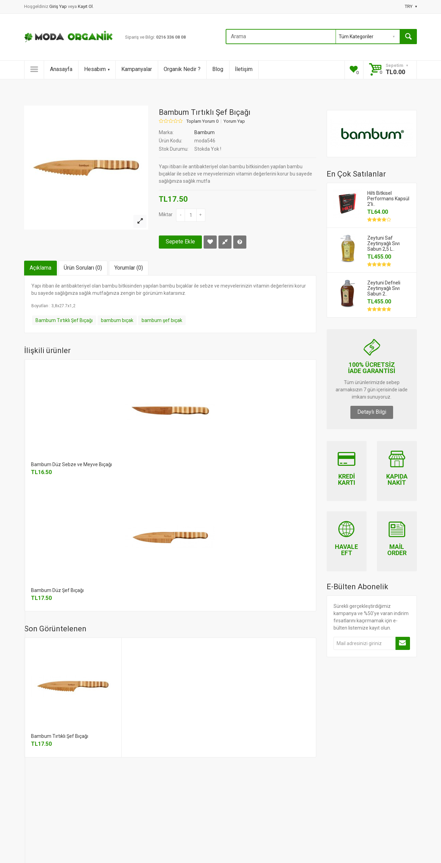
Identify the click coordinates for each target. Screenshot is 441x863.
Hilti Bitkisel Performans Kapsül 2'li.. (388, 198)
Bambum (204, 132)
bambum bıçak (117, 320)
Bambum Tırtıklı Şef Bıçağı (64, 320)
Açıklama (40, 267)
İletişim (244, 69)
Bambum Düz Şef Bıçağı (57, 590)
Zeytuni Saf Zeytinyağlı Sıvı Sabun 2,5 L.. (383, 243)
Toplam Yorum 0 (202, 121)
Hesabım (97, 69)
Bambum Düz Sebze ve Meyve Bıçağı (71, 464)
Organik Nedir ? (182, 69)
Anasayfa (61, 69)
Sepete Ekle (180, 241)
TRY (411, 6)
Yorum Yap (234, 121)
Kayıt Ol (85, 6)
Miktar (166, 214)
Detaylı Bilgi (371, 412)
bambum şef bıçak (162, 320)
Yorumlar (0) (128, 267)
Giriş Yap (58, 6)
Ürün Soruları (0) (83, 267)
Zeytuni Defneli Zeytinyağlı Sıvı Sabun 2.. (383, 288)
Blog (217, 69)
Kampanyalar (136, 69)
